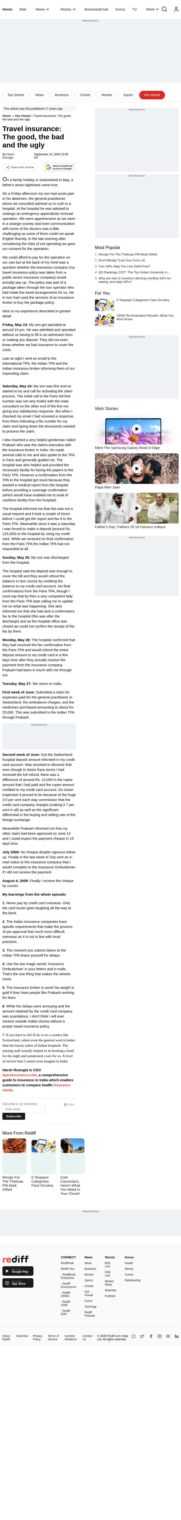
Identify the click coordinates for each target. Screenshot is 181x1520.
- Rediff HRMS (65, 1294)
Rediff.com (114, 1336)
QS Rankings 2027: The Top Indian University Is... (134, 272)
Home (7, 9)
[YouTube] (168, 1337)
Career (129, 1274)
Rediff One (68, 1269)
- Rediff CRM (65, 1303)
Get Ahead (22, 116)
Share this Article (20, 167)
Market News (109, 1283)
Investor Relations (71, 1337)
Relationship (133, 1280)
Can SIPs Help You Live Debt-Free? (124, 266)
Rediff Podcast (90, 1314)
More (152, 9)
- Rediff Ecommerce (68, 1285)
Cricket (85, 95)
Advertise (22, 1336)
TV (134, 9)
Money (68, 9)
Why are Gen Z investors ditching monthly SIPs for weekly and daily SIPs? (135, 280)
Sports (128, 95)
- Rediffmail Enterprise (68, 1276)
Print (69, 1104)
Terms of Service (53, 1337)
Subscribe (13, 1116)
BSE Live (108, 1264)
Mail (23, 9)
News (42, 9)
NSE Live (108, 1274)
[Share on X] (142, 1337)
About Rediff (6, 1337)
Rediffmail (67, 1263)
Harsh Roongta (8, 156)
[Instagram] (159, 1337)
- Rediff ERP (65, 1312)
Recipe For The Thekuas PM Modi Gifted (128, 254)
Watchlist (110, 1290)
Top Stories (15, 95)
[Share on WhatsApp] (134, 1337)
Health (129, 1263)
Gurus (120, 9)
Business (62, 95)
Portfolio (110, 1296)
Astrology (91, 1306)
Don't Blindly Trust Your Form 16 (122, 260)
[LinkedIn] (177, 1337)
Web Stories (106, 408)
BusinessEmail (96, 9)
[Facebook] (151, 1337)
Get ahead (152, 95)
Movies (106, 95)
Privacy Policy (37, 1337)
